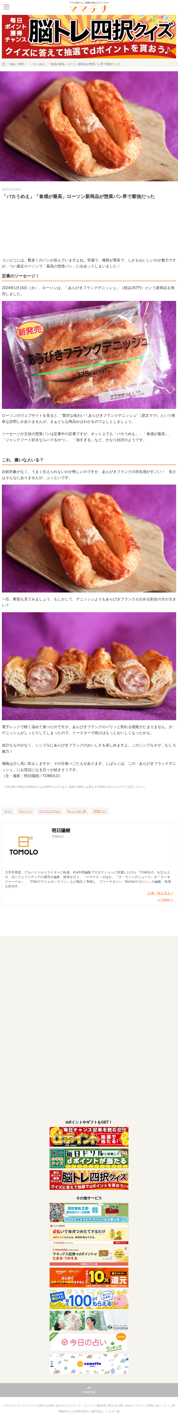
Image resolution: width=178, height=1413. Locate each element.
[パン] (8, 811)
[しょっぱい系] (77, 811)
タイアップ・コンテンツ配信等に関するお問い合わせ (100, 1405)
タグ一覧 (114, 1411)
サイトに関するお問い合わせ (46, 1405)
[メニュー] (6, 7)
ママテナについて (14, 1405)
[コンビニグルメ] (49, 811)
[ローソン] (25, 811)
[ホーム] (4, 64)
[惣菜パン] (100, 811)
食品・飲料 (17, 64)
